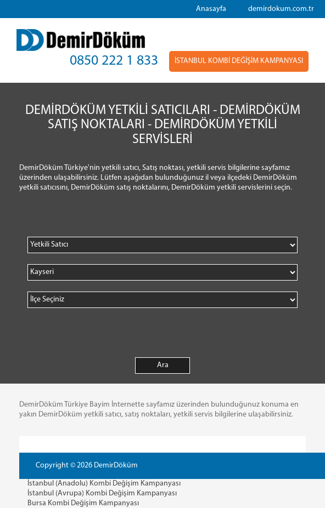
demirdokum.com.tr (281, 9)
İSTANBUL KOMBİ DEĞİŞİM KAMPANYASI (239, 61)
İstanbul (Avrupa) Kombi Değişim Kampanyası (102, 493)
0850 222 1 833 (114, 61)
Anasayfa (211, 9)
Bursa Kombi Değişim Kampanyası (83, 503)
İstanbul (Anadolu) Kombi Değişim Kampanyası (104, 484)
